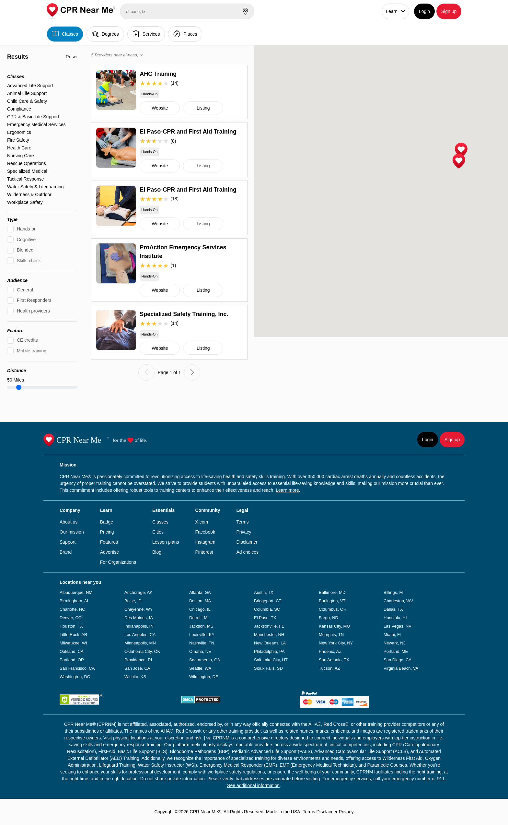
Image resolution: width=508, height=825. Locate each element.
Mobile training (31, 350)
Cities (158, 532)
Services (146, 34)
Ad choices (247, 552)
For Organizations (118, 562)
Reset (72, 56)
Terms (242, 521)
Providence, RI (138, 659)
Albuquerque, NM (76, 592)
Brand (66, 552)
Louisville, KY (201, 634)
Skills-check (29, 260)
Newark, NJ (394, 643)
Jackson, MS (201, 626)
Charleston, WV (398, 600)
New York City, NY (336, 643)
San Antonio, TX (334, 659)
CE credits (27, 340)
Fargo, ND (328, 617)
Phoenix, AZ (330, 651)
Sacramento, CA (204, 659)
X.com (201, 521)
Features (109, 542)
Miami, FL (393, 634)
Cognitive (26, 239)
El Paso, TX (265, 617)
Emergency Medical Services (36, 124)
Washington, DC (75, 676)
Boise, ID (133, 600)
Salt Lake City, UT (271, 659)
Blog (156, 552)
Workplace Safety (24, 202)
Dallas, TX (393, 609)
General (25, 289)
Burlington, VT (332, 600)
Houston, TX (71, 626)
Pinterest (204, 552)
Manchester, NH (269, 634)
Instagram (205, 542)
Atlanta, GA (200, 592)
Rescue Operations (26, 163)
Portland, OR (72, 659)
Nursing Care (20, 155)
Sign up (448, 11)
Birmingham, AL (74, 600)
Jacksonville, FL (269, 626)
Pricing (107, 532)
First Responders (34, 300)
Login (424, 11)
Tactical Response (25, 179)
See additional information (253, 785)
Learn (392, 11)
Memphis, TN (331, 634)
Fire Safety (18, 140)
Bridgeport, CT (268, 600)
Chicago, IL (200, 609)
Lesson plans (165, 542)
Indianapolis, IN (139, 626)
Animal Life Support (27, 93)
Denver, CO (71, 617)
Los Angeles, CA (140, 634)
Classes (65, 34)
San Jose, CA (137, 668)
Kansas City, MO (334, 626)
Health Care (19, 147)
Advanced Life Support (30, 85)
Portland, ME (396, 651)
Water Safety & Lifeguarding (35, 186)
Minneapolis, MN (140, 643)
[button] (461, 150)
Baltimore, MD (332, 592)
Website (160, 108)
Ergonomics (19, 132)
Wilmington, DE (203, 676)
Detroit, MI (199, 617)
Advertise (109, 552)
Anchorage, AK (138, 592)
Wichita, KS (135, 676)
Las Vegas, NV (397, 626)
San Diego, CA (397, 659)
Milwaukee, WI (73, 643)
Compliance (19, 109)
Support (67, 542)
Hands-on (27, 228)
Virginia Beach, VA (401, 668)
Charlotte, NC (72, 609)
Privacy (243, 532)
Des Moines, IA (138, 617)
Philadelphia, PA (269, 651)
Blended (25, 250)
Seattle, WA (200, 668)
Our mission (72, 532)
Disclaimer (246, 542)
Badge (106, 521)
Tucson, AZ (329, 668)
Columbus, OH (332, 609)
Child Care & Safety (27, 101)
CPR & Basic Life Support (33, 116)
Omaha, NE (200, 651)
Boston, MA (200, 600)
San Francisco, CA (77, 668)
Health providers (33, 310)
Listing (203, 108)
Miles (15, 380)
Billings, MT (394, 592)
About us (68, 521)
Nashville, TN (201, 643)
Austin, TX (263, 592)
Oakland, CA (72, 651)
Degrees (105, 34)
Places (185, 34)
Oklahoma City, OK (142, 651)
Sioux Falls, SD (268, 668)
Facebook (205, 532)
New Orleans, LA (270, 643)
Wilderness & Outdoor (29, 194)
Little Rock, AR (73, 634)
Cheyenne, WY (138, 609)
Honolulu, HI (395, 617)
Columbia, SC (267, 609)
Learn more (287, 490)
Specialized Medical (27, 171)
